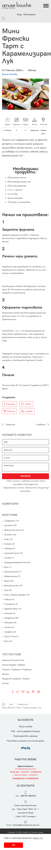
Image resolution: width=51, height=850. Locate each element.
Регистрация (29, 14)
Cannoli (5, 683)
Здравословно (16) (11, 608)
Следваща (42, 424)
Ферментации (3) (11, 576)
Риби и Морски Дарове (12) (16, 595)
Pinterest (11, 411)
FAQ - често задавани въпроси (25, 731)
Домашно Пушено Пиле (13, 660)
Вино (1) (7, 567)
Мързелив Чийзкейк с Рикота (16, 678)
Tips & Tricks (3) (10, 636)
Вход (19, 14)
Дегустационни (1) (12, 571)
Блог (11, 704)
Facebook (10, 404)
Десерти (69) (9, 525)
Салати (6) (8, 627)
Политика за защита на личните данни (25, 741)
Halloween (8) (9, 622)
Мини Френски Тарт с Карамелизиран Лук (21, 707)
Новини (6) (8, 599)
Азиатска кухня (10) (12, 553)
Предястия (22, 704)
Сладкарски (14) (10, 521)
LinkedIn (29, 411)
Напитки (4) (9, 613)
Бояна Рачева (9, 74)
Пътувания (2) (10, 604)
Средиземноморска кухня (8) (16, 562)
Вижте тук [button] (38, 838)
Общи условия (25, 726)
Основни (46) (9, 534)
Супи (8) (7, 590)
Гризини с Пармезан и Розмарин (17, 669)
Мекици (5, 674)
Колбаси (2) (8, 544)
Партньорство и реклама (25, 736)
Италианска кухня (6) (13, 530)
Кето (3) (7, 641)
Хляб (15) (7, 539)
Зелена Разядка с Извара (13, 665)
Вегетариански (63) (12, 585)
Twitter (28, 404)
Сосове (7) (8, 558)
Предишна (8, 424)
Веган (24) (8, 581)
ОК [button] (13, 845)
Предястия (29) (10, 618)
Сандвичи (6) (9, 632)
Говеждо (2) (8, 548)
